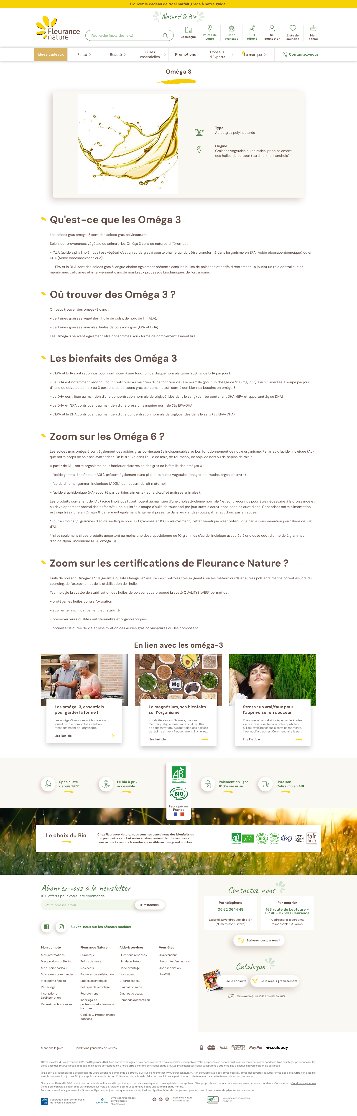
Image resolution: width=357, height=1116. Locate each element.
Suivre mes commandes (57, 974)
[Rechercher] (165, 35)
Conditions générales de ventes (95, 1048)
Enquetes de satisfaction (97, 974)
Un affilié (164, 974)
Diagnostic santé (131, 987)
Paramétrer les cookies (56, 1004)
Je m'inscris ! (150, 905)
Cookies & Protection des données (97, 1017)
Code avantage (130, 968)
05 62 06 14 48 (230, 910)
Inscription (48, 993)
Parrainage (48, 987)
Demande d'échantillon (135, 1000)
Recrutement (89, 993)
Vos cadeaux (128, 974)
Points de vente (90, 961)
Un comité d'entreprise (174, 961)
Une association (170, 968)
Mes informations (53, 955)
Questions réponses (133, 955)
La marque (87, 955)
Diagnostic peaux (131, 993)
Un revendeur (168, 955)
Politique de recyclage (95, 987)
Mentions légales (52, 1048)
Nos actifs (87, 968)
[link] (231, 33)
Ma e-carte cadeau (53, 968)
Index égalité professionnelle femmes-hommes (97, 1004)
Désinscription (51, 998)
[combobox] (129, 35)
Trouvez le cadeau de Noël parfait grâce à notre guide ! (179, 4)
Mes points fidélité (53, 981)
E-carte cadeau (130, 981)
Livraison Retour (131, 961)
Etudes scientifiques (93, 981)
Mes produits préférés (56, 961)
